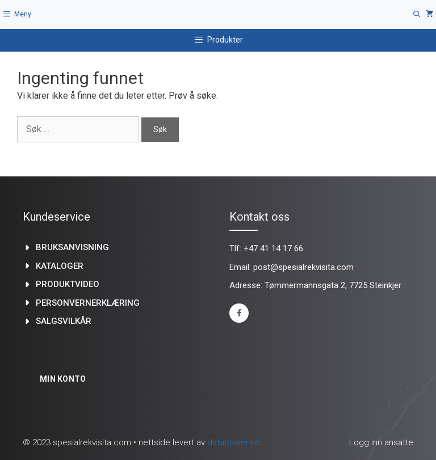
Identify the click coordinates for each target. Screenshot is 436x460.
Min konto (63, 378)
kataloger (59, 266)
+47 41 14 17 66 (273, 248)
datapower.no (233, 442)
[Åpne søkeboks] (417, 14)
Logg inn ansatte (381, 442)
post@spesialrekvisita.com (303, 267)
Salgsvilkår (63, 321)
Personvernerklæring (88, 303)
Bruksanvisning (72, 247)
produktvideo (67, 284)
